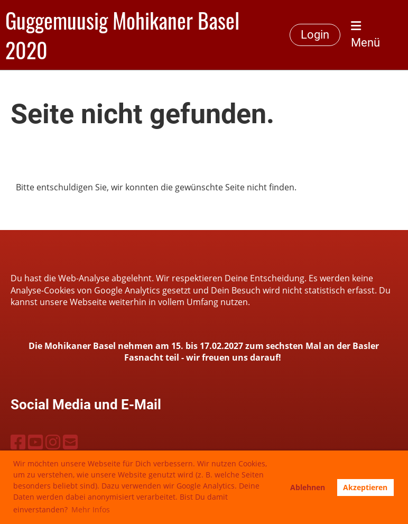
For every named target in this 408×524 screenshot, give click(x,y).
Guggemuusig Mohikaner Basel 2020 (122, 35)
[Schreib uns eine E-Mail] (70, 441)
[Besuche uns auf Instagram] (52, 441)
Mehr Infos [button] (90, 509)
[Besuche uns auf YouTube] (35, 441)
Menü (365, 34)
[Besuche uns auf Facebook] (18, 441)
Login (315, 34)
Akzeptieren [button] (365, 487)
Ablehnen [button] (307, 487)
